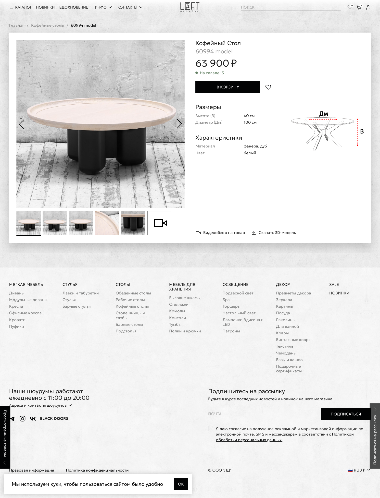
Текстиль (284, 346)
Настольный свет (239, 313)
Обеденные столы (133, 293)
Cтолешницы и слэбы (130, 315)
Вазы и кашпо (289, 359)
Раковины (285, 319)
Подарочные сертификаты (289, 368)
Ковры (282, 333)
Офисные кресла (25, 313)
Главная (17, 25)
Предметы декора (293, 293)
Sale (334, 284)
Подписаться (346, 414)
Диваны (17, 293)
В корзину (228, 87)
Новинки (339, 293)
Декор (283, 284)
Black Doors (54, 418)
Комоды (177, 311)
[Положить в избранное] (268, 87)
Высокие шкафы (185, 297)
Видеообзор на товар (220, 233)
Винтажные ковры (293, 339)
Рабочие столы (130, 299)
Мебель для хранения (182, 287)
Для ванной (287, 326)
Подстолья (126, 331)
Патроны (231, 331)
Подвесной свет (238, 293)
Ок (181, 484)
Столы (123, 284)
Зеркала (284, 299)
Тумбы (175, 324)
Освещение (236, 284)
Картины (284, 306)
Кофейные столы (47, 25)
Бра (226, 299)
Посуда (283, 313)
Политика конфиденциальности (97, 470)
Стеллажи (179, 304)
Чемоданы (286, 353)
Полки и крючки (185, 331)
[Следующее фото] (180, 124)
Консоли (177, 318)
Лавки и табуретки (81, 293)
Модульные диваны (28, 299)
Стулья (70, 284)
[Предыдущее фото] (21, 124)
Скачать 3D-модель (273, 233)
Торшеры (232, 306)
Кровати (17, 319)
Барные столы (129, 324)
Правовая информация (31, 470)
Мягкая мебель (26, 284)
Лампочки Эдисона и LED (243, 322)
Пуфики (16, 326)
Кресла (16, 306)
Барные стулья (77, 306)
